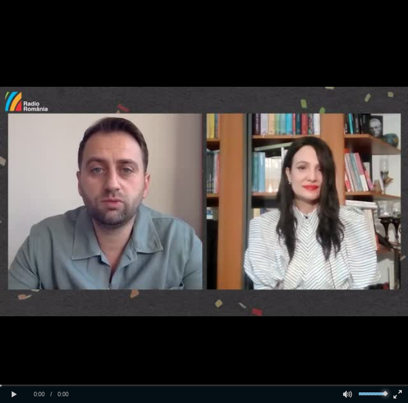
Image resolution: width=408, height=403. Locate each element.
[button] (14, 394)
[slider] (204, 385)
